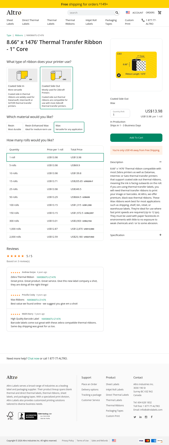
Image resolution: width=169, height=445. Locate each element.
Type (9, 35)
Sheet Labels (10, 21)
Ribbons (19, 35)
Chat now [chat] (33, 358)
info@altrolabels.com (151, 409)
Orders (150, 12)
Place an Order (89, 384)
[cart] (159, 12)
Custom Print (129, 21)
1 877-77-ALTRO (151, 21)
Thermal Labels (52, 21)
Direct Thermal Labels (30, 21)
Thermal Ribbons (70, 21)
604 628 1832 (145, 402)
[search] (117, 12)
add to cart (136, 137)
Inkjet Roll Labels (91, 21)
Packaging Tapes (111, 21)
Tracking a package (91, 394)
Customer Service (91, 400)
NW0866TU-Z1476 (46, 277)
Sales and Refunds (99, 440)
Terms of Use (82, 440)
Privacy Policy (68, 440)
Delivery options (90, 389)
